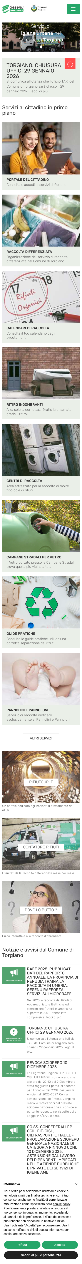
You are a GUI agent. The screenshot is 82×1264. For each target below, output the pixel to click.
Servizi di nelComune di (41, 33)
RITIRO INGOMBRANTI (25, 404)
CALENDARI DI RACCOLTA (28, 328)
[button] (76, 1184)
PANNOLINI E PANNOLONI (27, 710)
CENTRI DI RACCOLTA (24, 481)
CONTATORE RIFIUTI (41, 847)
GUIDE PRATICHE (21, 634)
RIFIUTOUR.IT (41, 782)
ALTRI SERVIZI (41, 738)
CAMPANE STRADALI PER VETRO (34, 557)
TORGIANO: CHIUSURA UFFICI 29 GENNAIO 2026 (34, 70)
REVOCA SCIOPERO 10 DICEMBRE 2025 (47, 1064)
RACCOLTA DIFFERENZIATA (29, 252)
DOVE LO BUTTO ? (41, 910)
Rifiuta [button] (22, 1245)
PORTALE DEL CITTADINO (28, 180)
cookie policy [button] (61, 1204)
